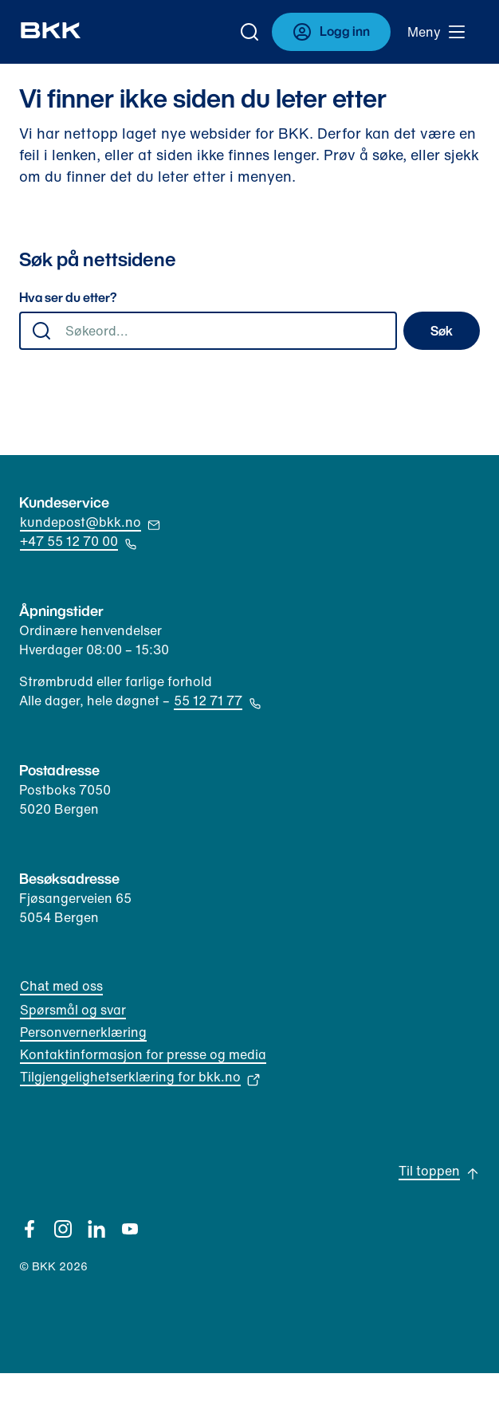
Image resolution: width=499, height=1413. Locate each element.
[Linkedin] (96, 1228)
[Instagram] (63, 1228)
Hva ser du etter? (68, 298)
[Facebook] (29, 1228)
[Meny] (437, 32)
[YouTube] (130, 1228)
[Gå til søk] (249, 32)
